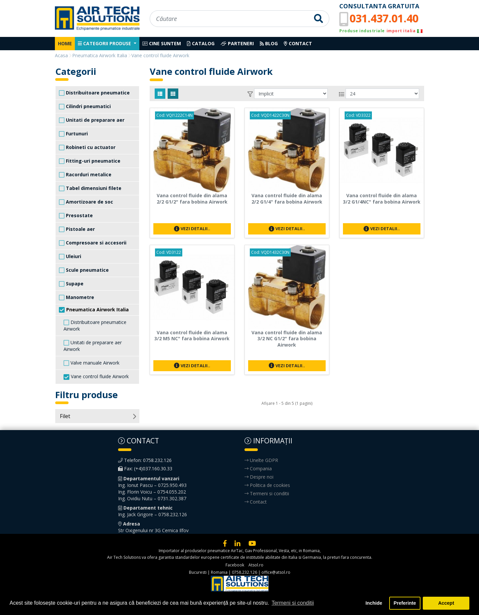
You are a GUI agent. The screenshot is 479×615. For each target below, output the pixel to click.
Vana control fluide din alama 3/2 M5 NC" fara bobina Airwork (192, 335)
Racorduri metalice (85, 174)
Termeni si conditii (266, 493)
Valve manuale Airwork (91, 363)
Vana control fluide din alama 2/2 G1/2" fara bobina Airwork (192, 198)
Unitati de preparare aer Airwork (93, 345)
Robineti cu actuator (87, 147)
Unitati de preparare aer (91, 120)
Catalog (201, 43)
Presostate (76, 215)
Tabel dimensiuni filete (90, 188)
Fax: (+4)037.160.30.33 (145, 468)
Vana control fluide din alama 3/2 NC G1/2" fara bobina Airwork (286, 338)
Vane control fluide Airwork (96, 376)
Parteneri (237, 43)
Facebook (235, 565)
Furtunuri (73, 133)
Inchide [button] (374, 603)
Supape (71, 283)
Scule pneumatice (84, 270)
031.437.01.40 (384, 18)
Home (65, 43)
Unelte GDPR (261, 460)
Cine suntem (161, 43)
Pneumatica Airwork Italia (94, 309)
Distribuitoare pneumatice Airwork (95, 325)
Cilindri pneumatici (85, 106)
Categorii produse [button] (105, 43)
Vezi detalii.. (192, 228)
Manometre (76, 297)
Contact (298, 43)
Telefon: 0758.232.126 (145, 460)
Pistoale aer (77, 229)
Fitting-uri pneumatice (89, 161)
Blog (269, 43)
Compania (258, 468)
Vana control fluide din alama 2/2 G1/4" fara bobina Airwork (286, 198)
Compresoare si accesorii (92, 242)
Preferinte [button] (405, 603)
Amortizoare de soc (86, 202)
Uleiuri (70, 256)
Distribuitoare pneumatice (94, 92)
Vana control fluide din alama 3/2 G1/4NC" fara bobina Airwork (381, 198)
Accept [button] (446, 603)
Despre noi (258, 477)
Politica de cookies (267, 485)
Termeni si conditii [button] (292, 603)
